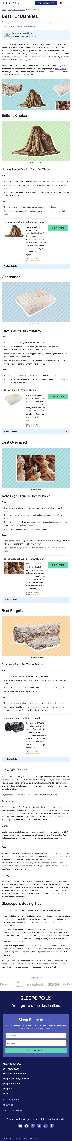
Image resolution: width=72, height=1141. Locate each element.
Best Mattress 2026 (46, 3)
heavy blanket (60, 69)
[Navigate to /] (36, 998)
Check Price (58, 228)
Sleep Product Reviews (16, 10)
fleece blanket (29, 856)
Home (4, 10)
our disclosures (30, 26)
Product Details (36, 266)
